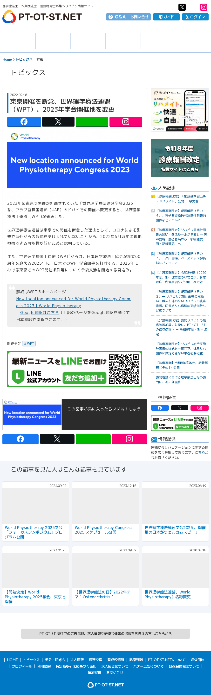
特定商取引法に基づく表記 (76, 666)
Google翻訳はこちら (39, 312)
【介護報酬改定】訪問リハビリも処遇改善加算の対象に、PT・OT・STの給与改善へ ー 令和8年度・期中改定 (181, 327)
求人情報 (53, 41)
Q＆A (120, 16)
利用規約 (44, 666)
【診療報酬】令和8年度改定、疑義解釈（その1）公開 (182, 365)
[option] (179, 110)
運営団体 (197, 660)
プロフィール (22, 666)
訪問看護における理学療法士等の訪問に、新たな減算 (181, 379)
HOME (12, 660)
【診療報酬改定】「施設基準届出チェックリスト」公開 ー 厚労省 (181, 198)
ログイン (195, 16)
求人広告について (114, 666)
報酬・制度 (193, 41)
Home (7, 59)
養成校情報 (158, 41)
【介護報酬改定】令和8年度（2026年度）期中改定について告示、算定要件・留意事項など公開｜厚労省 (181, 277)
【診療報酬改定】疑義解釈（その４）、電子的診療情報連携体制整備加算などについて (181, 215)
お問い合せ (139, 16)
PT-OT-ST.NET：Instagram (203, 7)
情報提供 (94, 673)
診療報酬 (136, 660)
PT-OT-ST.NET (42, 16)
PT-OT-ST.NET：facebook (171, 7)
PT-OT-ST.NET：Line (193, 7)
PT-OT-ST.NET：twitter (182, 7)
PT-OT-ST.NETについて (167, 660)
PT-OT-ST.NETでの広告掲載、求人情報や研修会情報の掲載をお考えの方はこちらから (105, 633)
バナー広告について (148, 666)
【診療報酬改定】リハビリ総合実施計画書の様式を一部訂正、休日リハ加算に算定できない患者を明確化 (181, 348)
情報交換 (123, 41)
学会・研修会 (88, 41)
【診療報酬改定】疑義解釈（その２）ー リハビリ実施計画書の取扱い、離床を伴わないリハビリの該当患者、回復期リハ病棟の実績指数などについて (181, 300)
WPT (30, 343)
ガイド (166, 16)
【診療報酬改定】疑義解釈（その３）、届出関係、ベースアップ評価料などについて (181, 258)
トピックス (17, 41)
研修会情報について (184, 666)
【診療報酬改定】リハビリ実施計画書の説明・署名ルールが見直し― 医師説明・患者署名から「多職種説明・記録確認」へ (181, 237)
